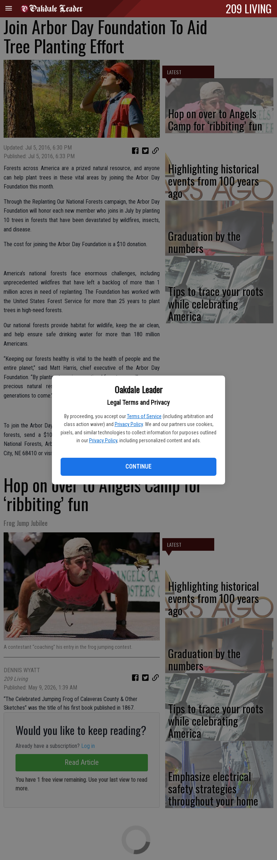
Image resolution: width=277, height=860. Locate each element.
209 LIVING (249, 8)
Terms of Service (144, 416)
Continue (138, 466)
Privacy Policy (129, 424)
